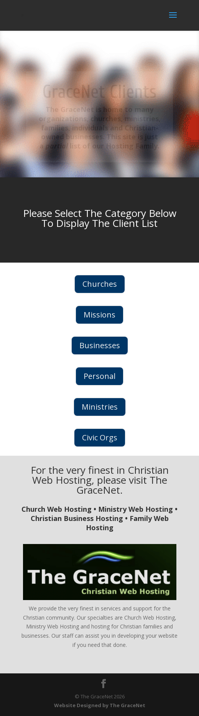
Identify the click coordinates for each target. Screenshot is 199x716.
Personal (99, 376)
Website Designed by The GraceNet (99, 705)
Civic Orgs (99, 437)
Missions (99, 314)
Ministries (100, 407)
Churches (99, 284)
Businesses (99, 345)
